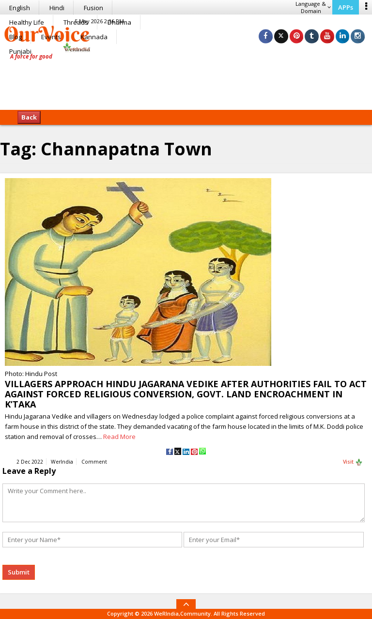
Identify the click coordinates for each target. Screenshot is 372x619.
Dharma (119, 22)
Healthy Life (26, 22)
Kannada (94, 36)
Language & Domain (313, 7)
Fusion (93, 7)
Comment (94, 462)
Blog (15, 36)
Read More (119, 436)
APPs (345, 7)
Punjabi (20, 51)
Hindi (56, 7)
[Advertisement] (186, 80)
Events (51, 36)
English (19, 7)
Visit (353, 463)
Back (29, 117)
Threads (75, 22)
